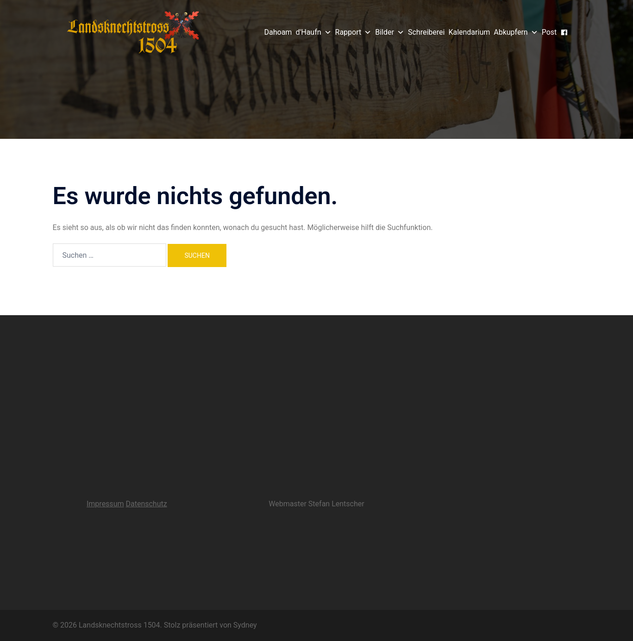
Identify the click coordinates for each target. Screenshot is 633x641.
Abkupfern (516, 32)
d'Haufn (313, 32)
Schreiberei (426, 32)
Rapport (353, 32)
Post (549, 32)
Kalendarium (469, 32)
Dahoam (278, 32)
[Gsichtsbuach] (564, 32)
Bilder (389, 32)
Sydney (245, 625)
